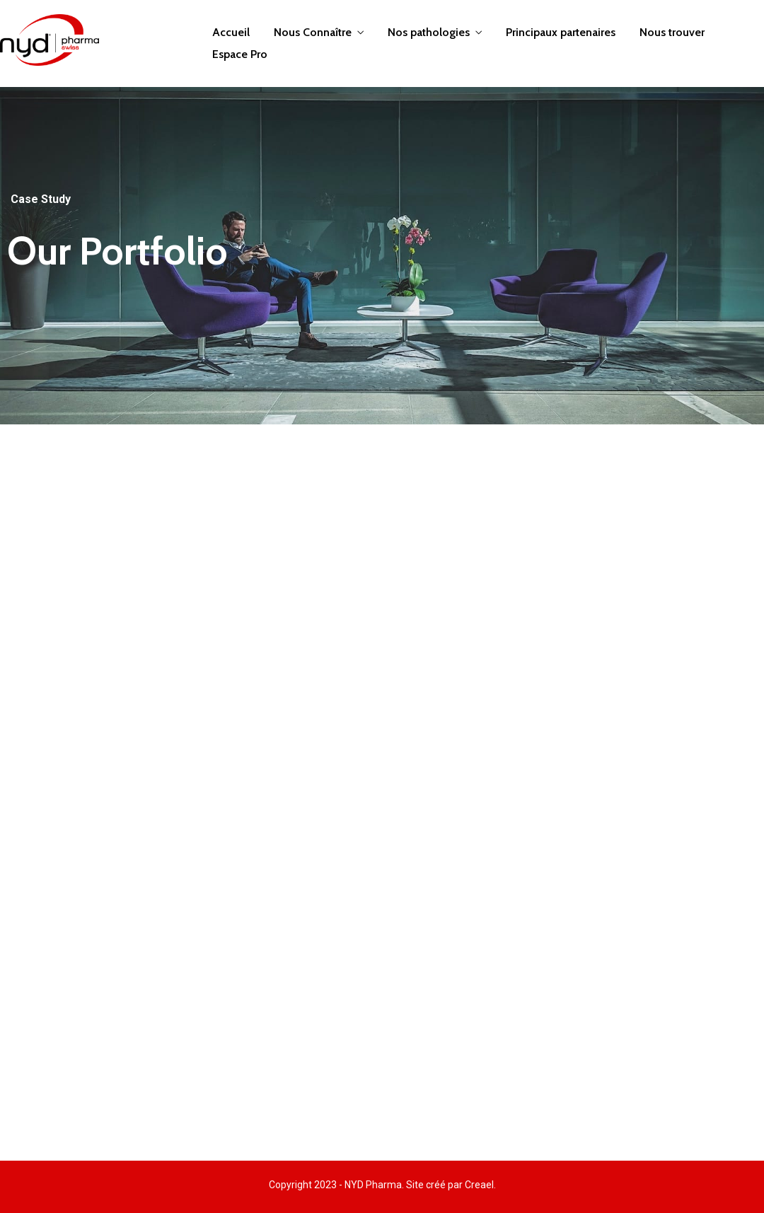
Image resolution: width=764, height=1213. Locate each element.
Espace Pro (239, 54)
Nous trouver (672, 32)
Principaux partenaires (560, 32)
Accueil (231, 32)
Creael (479, 1184)
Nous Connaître (313, 32)
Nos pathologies (429, 32)
